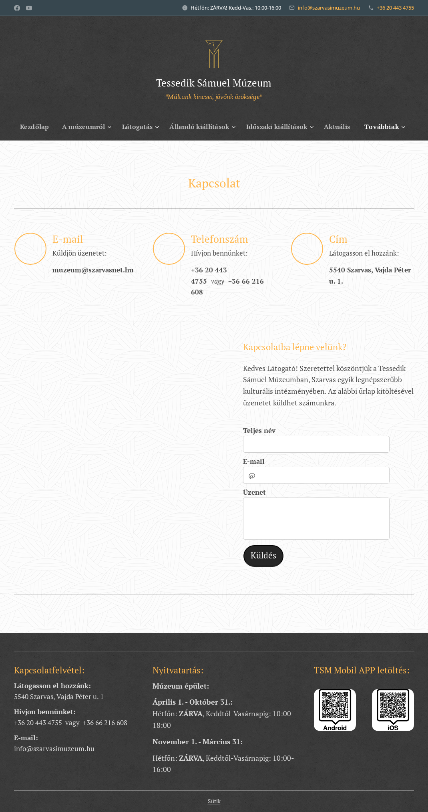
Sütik (214, 801)
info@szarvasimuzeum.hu (329, 7)
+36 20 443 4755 (395, 7)
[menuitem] (30, 127)
